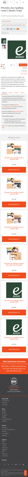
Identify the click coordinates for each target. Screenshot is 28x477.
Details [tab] (10, 92)
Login (8, 475)
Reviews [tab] (23, 92)
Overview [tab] (4, 92)
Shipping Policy (11, 472)
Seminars (4, 431)
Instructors (5, 447)
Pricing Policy (18, 472)
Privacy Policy (4, 472)
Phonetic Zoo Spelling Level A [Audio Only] (14, 301)
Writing (4, 411)
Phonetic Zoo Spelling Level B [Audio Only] (14, 338)
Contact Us (5, 455)
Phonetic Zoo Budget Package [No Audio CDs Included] (14, 264)
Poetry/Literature (7, 419)
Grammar (4, 415)
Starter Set (11, 106)
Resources (5, 453)
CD (3, 66)
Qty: (11, 65)
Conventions (5, 433)
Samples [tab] (16, 92)
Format (3, 64)
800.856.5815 (14, 387)
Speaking (4, 421)
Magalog (4, 449)
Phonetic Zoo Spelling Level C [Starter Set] (14, 228)
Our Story (4, 402)
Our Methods (5, 400)
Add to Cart (23, 65)
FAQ (3, 451)
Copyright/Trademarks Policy (11, 473)
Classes (4, 445)
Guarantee (21, 473)
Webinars (4, 435)
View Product (14, 170)
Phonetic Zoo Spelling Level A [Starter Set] (14, 158)
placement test (18, 111)
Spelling (9, 21)
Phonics (4, 413)
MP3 (4, 68)
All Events (4, 427)
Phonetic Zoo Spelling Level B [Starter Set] (14, 193)
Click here (4, 125)
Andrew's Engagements (8, 429)
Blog (3, 441)
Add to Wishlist (23, 73)
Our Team (4, 404)
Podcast (4, 443)
